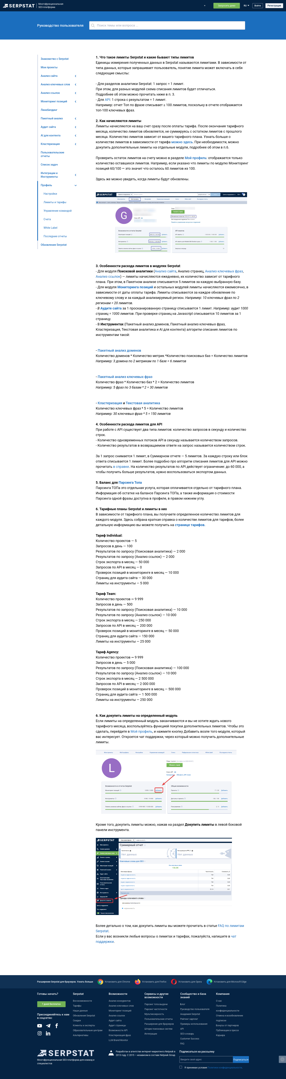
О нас (219, 1001)
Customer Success (189, 1038)
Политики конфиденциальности (225, 1067)
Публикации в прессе (227, 1030)
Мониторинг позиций (120, 1010)
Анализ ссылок (108, 276)
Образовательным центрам (87, 1030)
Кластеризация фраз (120, 1035)
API (107, 100)
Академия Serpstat (190, 1014)
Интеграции (150, 1033)
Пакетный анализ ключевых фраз (125, 377)
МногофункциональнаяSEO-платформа (50, 6)
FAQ (182, 1043)
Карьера (220, 1035)
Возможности (93, 5)
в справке (121, 467)
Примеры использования (180, 5)
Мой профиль (195, 158)
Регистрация (274, 5)
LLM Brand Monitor (118, 1040)
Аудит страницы (117, 1025)
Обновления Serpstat (131, 5)
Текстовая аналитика (143, 403)
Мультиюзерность (154, 1014)
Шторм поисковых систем (158, 1029)
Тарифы (158, 5)
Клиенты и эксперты (84, 1025)
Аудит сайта (115, 1020)
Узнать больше (85, 981)
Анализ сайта (165, 271)
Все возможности (82, 1001)
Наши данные (80, 1010)
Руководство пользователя (194, 1009)
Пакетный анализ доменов (119, 350)
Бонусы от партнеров (227, 1025)
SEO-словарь (187, 1033)
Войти (257, 5)
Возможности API (118, 1030)
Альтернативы (80, 1035)
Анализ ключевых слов (121, 1005)
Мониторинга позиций (135, 287)
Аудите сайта (111, 308)
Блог (148, 5)
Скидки (77, 1020)
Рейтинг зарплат (189, 1019)
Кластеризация (110, 403)
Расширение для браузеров (159, 1024)
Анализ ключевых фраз (224, 271)
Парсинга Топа (130, 482)
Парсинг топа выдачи (155, 1004)
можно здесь (182, 142)
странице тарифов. (190, 525)
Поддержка (204, 5)
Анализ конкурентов (120, 1001)
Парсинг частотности (155, 1009)
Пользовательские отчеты (158, 1019)
